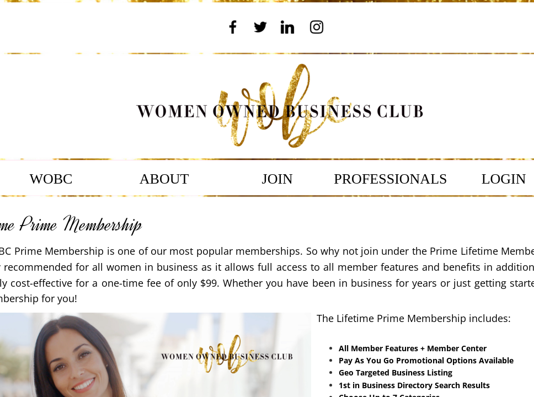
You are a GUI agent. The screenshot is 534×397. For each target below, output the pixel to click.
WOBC (50, 179)
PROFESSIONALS (390, 179)
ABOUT (164, 179)
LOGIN (504, 179)
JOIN (277, 179)
